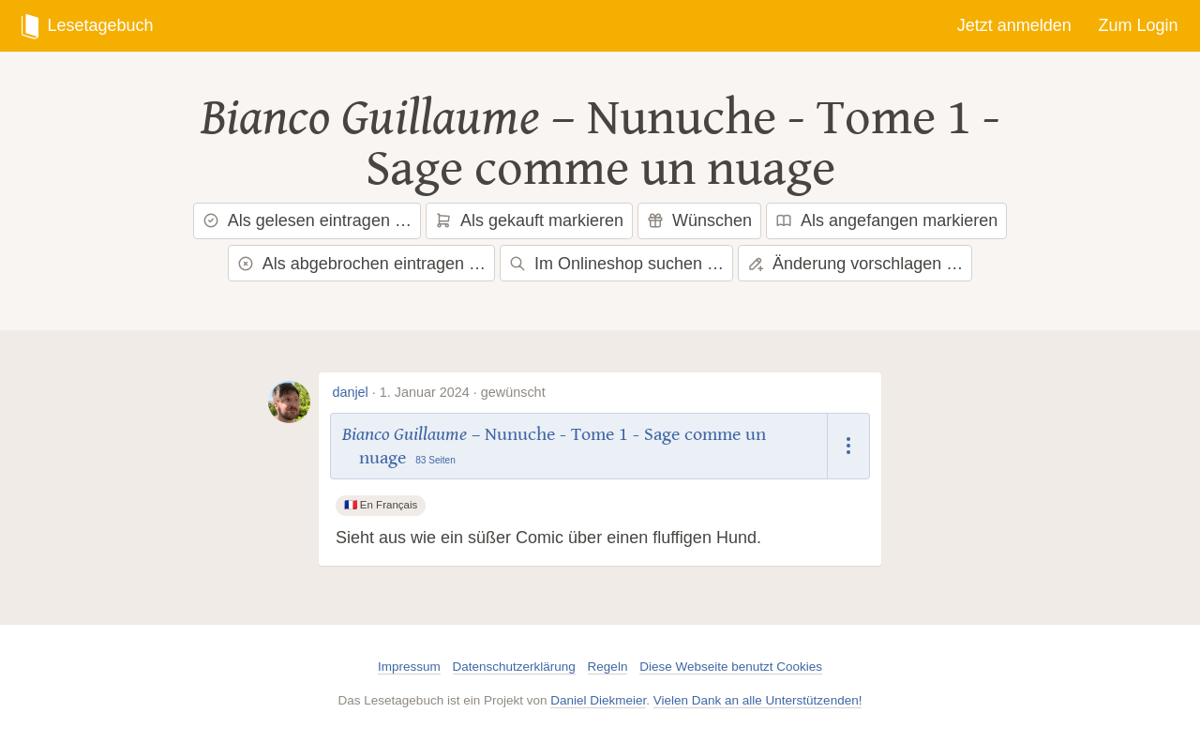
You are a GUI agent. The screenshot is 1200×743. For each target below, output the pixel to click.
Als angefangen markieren (886, 220)
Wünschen (699, 220)
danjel (350, 392)
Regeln (608, 667)
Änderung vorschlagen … (855, 263)
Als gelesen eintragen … (307, 220)
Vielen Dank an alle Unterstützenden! (757, 700)
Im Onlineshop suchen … (616, 263)
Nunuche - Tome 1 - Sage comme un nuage (683, 143)
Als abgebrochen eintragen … (361, 263)
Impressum (409, 667)
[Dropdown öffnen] (849, 446)
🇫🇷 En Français (381, 504)
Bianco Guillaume (370, 118)
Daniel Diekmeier (598, 700)
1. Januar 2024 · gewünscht (463, 392)
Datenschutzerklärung (514, 667)
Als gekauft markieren (529, 220)
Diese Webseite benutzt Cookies (730, 667)
